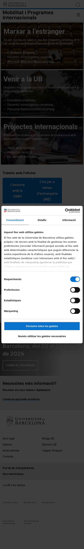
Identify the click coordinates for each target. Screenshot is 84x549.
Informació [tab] (69, 220)
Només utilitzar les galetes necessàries (42, 336)
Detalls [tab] (42, 220)
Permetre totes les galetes (42, 326)
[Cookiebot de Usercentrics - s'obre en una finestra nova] (65, 210)
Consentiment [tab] (15, 220)
